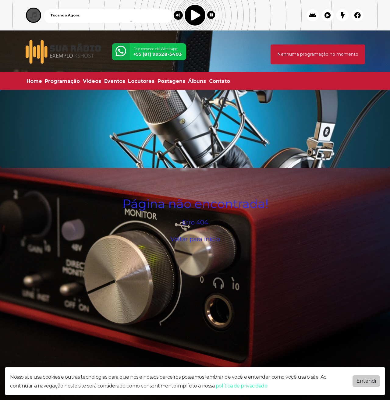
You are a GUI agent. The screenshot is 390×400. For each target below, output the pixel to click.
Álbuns (197, 81)
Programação (62, 81)
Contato (219, 81)
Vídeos (92, 81)
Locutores (141, 81)
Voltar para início (195, 239)
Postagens (171, 81)
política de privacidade (242, 386)
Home (34, 81)
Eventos (114, 81)
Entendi (366, 381)
